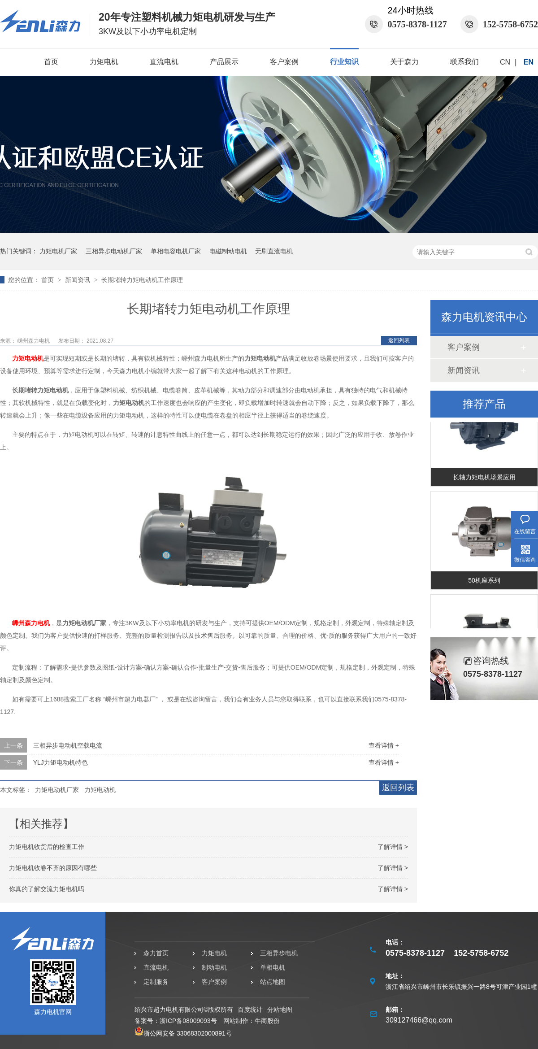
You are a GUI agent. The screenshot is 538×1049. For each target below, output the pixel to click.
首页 (51, 61)
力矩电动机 (27, 358)
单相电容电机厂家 (176, 251)
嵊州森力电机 (34, 341)
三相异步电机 (279, 953)
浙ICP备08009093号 (188, 1020)
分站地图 (279, 1009)
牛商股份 (267, 1020)
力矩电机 (104, 61)
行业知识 (344, 61)
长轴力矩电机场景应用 (484, 478)
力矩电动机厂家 (57, 789)
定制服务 (156, 981)
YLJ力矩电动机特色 (60, 762)
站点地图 (272, 981)
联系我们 (464, 61)
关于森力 (404, 61)
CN (505, 62)
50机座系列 (484, 581)
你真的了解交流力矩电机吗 (46, 888)
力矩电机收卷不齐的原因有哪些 (53, 867)
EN (529, 62)
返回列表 (399, 340)
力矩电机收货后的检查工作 (46, 846)
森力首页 (156, 953)
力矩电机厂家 (58, 251)
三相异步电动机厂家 (114, 251)
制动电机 (214, 967)
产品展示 (224, 61)
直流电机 (164, 61)
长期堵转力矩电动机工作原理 (142, 279)
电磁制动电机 (228, 251)
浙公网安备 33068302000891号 (183, 1033)
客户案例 (284, 61)
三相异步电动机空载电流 (67, 745)
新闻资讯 (78, 279)
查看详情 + (384, 745)
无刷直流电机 (274, 251)
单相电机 (272, 967)
